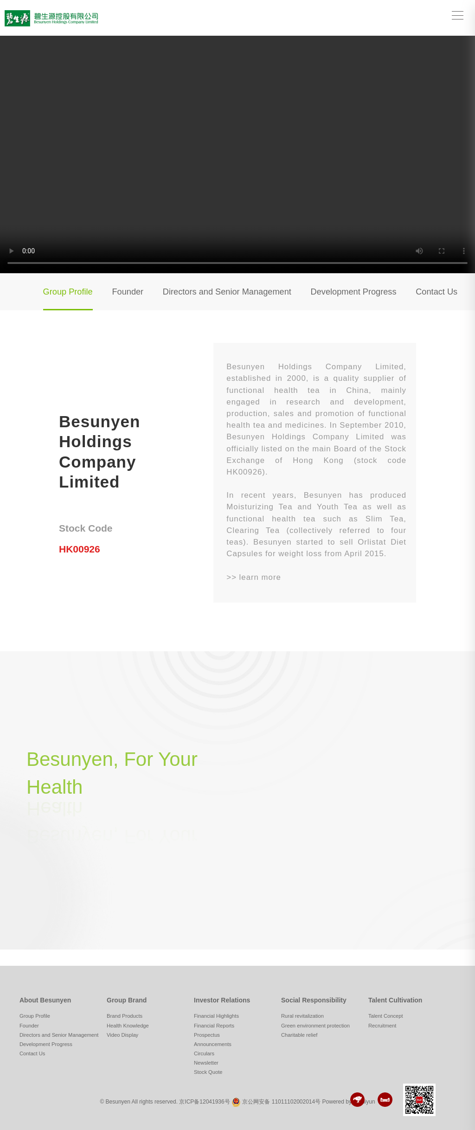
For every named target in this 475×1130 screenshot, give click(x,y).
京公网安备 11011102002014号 (281, 1102)
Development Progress (354, 291)
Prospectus (207, 1035)
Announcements (212, 1044)
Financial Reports (214, 1025)
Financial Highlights (216, 1016)
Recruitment (382, 1025)
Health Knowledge (128, 1025)
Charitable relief (299, 1035)
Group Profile (68, 291)
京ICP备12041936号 (204, 1102)
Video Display (122, 1035)
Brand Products (124, 1016)
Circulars (204, 1053)
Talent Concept (385, 1016)
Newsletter (206, 1063)
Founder (127, 291)
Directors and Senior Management (227, 291)
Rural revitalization (302, 1016)
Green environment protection (315, 1025)
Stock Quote (208, 1072)
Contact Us (436, 291)
